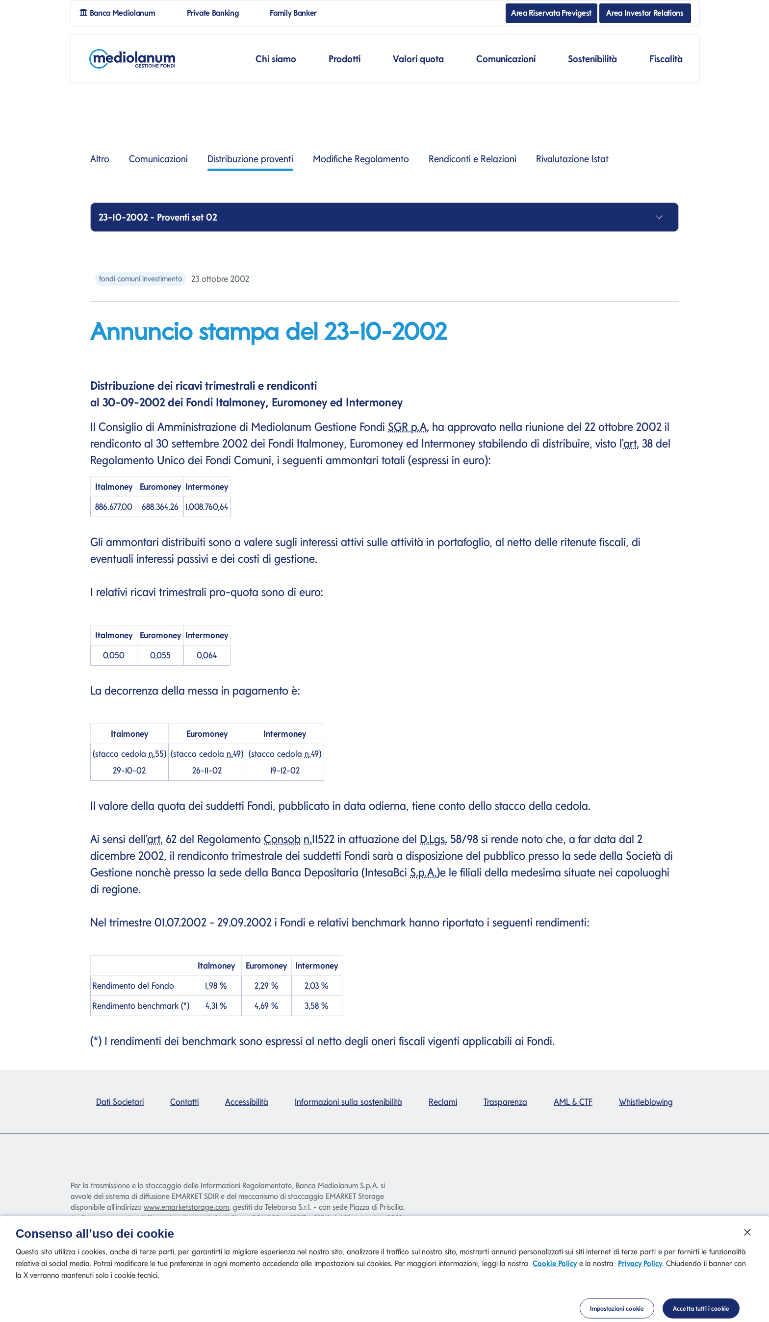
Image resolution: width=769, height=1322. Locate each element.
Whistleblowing (646, 1102)
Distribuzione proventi (250, 162)
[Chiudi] (747, 1243)
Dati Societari (120, 1102)
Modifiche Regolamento (361, 159)
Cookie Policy (555, 1274)
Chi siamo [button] (276, 59)
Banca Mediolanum (120, 12)
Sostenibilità (592, 59)
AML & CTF (573, 1102)
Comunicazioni (158, 159)
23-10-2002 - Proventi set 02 (158, 217)
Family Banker (297, 12)
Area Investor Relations (644, 13)
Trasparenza (505, 1102)
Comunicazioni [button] (506, 59)
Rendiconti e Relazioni (472, 159)
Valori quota (418, 59)
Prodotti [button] (344, 59)
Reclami (443, 1102)
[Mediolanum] (132, 59)
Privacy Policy (640, 1274)
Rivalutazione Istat (572, 159)
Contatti (184, 1102)
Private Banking (216, 12)
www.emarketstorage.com (186, 1207)
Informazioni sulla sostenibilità (348, 1102)
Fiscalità (666, 59)
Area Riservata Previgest (551, 13)
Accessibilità (246, 1102)
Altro (99, 159)
